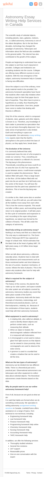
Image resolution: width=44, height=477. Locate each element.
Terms (28, 473)
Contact (39, 473)
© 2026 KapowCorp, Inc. (12, 473)
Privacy (33, 473)
